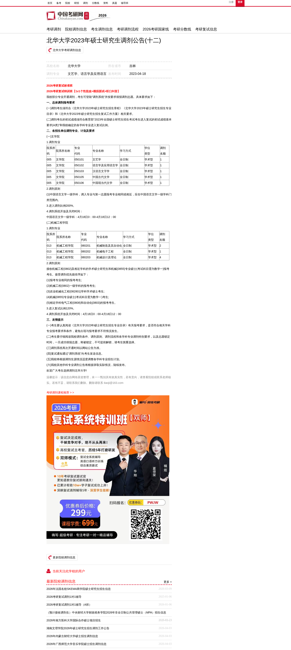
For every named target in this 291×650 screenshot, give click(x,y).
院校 (67, 3)
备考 (58, 3)
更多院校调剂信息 (64, 557)
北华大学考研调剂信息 (67, 50)
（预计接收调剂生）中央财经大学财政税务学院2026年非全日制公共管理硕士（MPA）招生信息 (106, 612)
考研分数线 (182, 29)
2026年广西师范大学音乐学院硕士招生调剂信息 (76, 644)
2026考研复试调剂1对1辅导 (63, 596)
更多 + (168, 581)
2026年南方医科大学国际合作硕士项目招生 (73, 620)
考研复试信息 (206, 29)
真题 (114, 3)
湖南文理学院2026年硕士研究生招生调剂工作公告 (77, 628)
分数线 (95, 3)
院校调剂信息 (76, 29)
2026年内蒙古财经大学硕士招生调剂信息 (72, 636)
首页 (49, 3)
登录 (240, 2)
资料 (105, 3)
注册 (231, 2)
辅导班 (124, 3)
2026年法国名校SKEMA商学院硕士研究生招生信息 (78, 588)
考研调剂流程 (128, 29)
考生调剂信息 (102, 29)
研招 (76, 3)
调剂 (85, 3)
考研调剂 (53, 29)
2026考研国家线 (156, 29)
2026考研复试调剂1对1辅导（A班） (69, 604)
